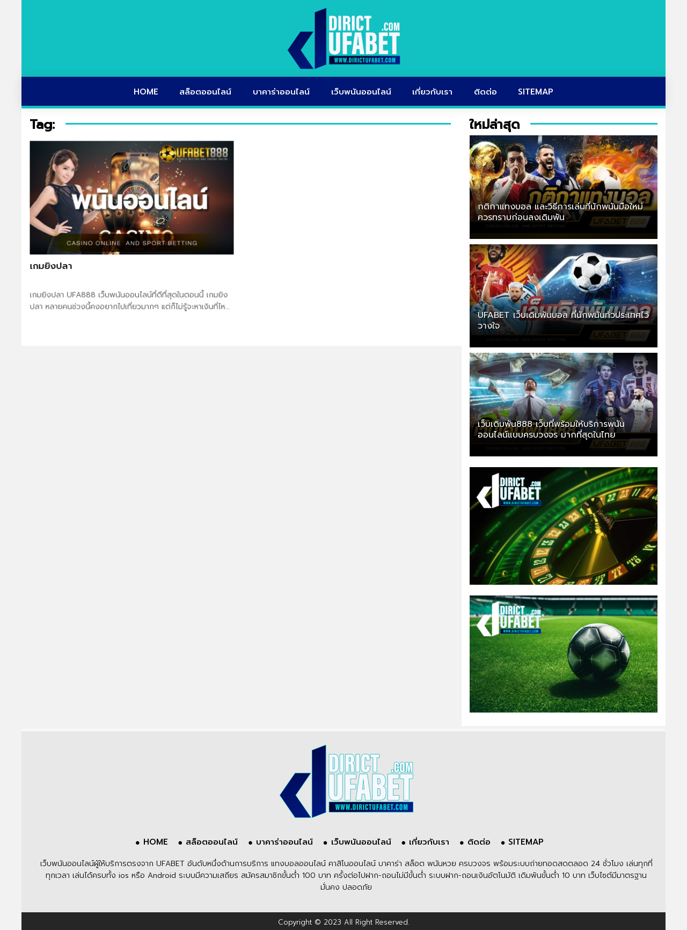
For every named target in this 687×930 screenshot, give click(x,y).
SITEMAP (535, 92)
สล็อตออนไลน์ (205, 92)
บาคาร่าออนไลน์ (281, 92)
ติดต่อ (485, 92)
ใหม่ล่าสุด (495, 124)
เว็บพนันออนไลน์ (361, 92)
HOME (146, 92)
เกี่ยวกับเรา (432, 92)
